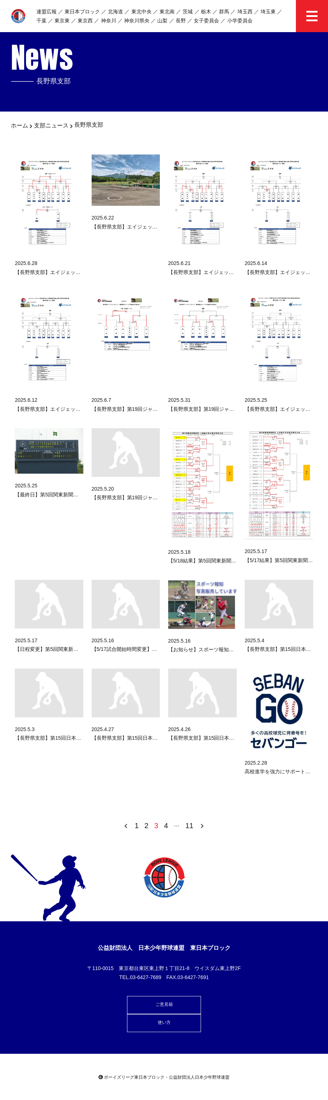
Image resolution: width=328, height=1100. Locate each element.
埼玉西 (245, 11)
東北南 (167, 11)
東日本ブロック (82, 11)
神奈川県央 (136, 20)
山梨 (162, 20)
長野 (181, 20)
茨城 (188, 11)
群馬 (224, 11)
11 (189, 826)
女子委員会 (206, 20)
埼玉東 (268, 11)
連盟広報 (46, 11)
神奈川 (108, 20)
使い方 (164, 1022)
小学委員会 (240, 20)
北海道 (115, 11)
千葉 (41, 20)
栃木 (206, 11)
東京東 (62, 20)
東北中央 (141, 11)
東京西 (85, 20)
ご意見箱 (164, 1004)
